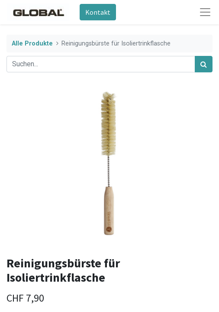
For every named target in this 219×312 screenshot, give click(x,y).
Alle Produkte (32, 43)
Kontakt (97, 12)
